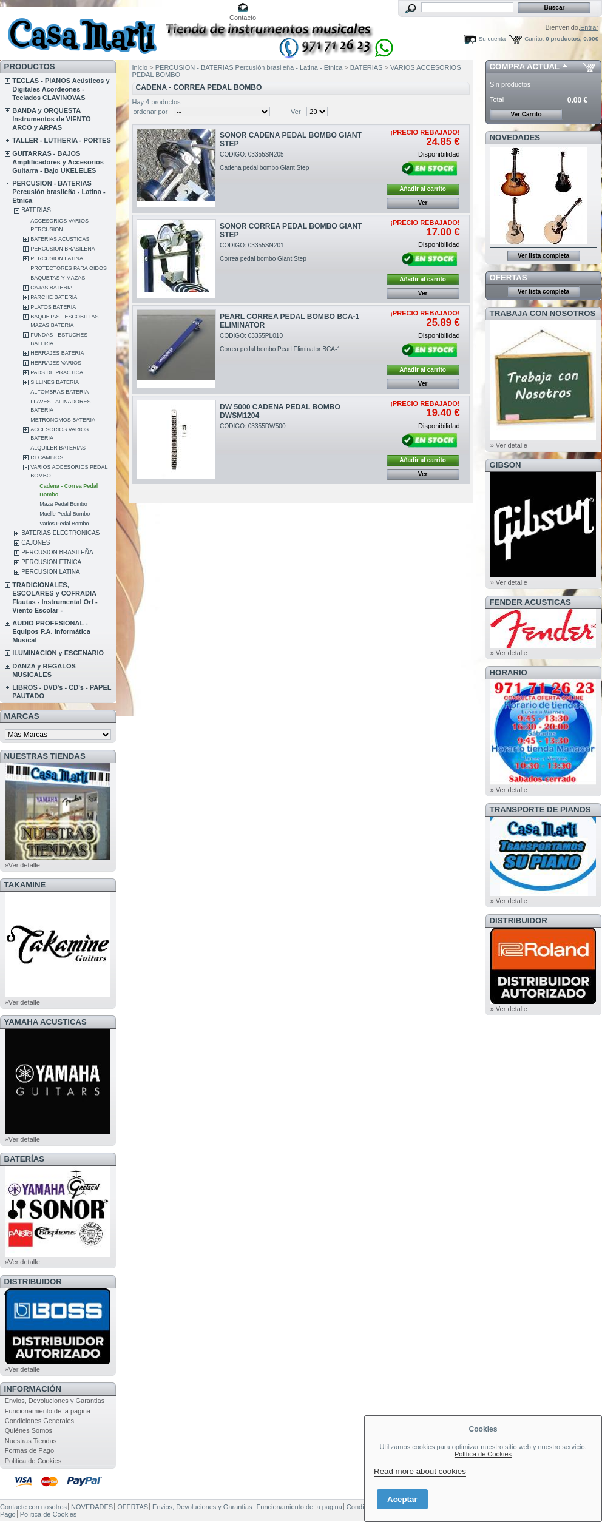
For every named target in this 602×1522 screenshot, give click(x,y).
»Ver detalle (22, 865)
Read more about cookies (420, 1471)
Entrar (589, 27)
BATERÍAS (24, 1158)
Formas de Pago (29, 1450)
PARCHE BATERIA (53, 297)
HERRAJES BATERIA (57, 353)
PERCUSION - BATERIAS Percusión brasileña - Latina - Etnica (58, 192)
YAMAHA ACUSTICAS (45, 1021)
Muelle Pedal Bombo (64, 514)
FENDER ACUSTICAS (530, 602)
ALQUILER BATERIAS (58, 448)
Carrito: (534, 38)
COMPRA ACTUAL (525, 66)
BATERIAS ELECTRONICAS (60, 533)
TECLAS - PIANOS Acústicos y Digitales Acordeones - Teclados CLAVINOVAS (60, 89)
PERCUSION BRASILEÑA (62, 249)
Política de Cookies (483, 1454)
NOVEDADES (515, 137)
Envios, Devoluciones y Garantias (54, 1400)
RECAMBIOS (46, 457)
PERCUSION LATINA (56, 258)
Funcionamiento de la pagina (47, 1411)
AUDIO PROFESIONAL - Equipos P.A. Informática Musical (51, 631)
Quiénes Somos (28, 1430)
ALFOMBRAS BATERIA (59, 392)
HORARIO (508, 672)
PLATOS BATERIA (53, 307)
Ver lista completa (543, 255)
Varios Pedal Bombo (64, 523)
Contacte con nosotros (33, 1506)
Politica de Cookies (33, 1460)
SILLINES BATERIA (54, 382)
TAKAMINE (25, 884)
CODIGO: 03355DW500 (252, 426)
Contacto (242, 17)
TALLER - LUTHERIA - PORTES (61, 140)
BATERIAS (36, 210)
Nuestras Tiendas (31, 1440)
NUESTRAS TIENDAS (45, 756)
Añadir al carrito (422, 189)
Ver (296, 111)
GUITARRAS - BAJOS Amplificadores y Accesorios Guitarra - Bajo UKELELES (58, 162)
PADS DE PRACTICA (56, 372)
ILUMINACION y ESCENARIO (58, 652)
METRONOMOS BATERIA (62, 420)
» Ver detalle (508, 445)
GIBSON (505, 465)
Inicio (140, 67)
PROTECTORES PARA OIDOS (68, 268)
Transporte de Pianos (540, 809)
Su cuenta (492, 38)
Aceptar (402, 1499)
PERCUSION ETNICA (51, 562)
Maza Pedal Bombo (63, 504)
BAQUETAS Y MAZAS (57, 278)
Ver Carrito (525, 114)
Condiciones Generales (39, 1420)
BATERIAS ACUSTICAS (59, 239)
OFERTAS (508, 277)
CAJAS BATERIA (51, 288)
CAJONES (35, 542)
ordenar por (151, 111)
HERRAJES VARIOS (55, 363)
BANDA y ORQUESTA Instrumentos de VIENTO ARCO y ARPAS (51, 119)
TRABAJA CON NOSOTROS (543, 313)
